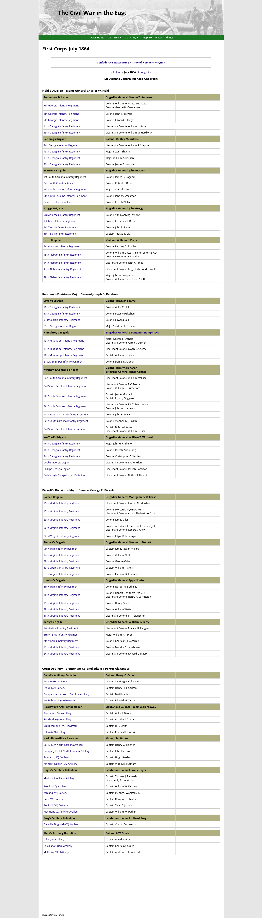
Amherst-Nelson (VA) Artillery (60, 763)
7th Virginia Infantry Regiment (61, 640)
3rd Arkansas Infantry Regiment (62, 214)
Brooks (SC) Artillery (55, 786)
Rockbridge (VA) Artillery (57, 719)
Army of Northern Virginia (148, 62)
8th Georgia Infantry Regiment (61, 113)
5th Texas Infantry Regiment (60, 233)
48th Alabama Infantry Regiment (62, 277)
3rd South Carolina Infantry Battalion (65, 429)
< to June (116, 72)
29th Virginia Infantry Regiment (62, 519)
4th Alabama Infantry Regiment (62, 246)
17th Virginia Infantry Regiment (62, 511)
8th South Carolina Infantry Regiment (65, 406)
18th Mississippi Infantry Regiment (64, 355)
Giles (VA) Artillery (54, 839)
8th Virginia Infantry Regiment (61, 586)
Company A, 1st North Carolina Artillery (66, 694)
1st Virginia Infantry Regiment (61, 628)
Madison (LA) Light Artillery (59, 778)
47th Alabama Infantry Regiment (62, 269)
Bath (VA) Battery (53, 799)
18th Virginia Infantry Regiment (62, 594)
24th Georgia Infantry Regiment (62, 456)
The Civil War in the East (92, 12)
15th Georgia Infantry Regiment (62, 151)
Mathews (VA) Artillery (56, 852)
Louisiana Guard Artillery (58, 845)
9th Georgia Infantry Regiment (61, 120)
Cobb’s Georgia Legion (56, 462)
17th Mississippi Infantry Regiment (64, 348)
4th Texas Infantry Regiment (60, 227)
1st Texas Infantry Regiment (60, 221)
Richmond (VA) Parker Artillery (61, 811)
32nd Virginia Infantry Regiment (62, 536)
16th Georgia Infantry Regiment (62, 443)
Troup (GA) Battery (54, 687)
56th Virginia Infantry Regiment (62, 615)
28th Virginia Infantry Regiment (62, 609)
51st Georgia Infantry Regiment (62, 319)
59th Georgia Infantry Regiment (62, 132)
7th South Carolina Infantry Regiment (65, 396)
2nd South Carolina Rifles (58, 183)
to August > (144, 72)
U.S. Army (132, 37)
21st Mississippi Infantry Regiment (63, 361)
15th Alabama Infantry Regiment (62, 254)
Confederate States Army (113, 62)
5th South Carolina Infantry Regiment (65, 189)
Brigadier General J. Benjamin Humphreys (133, 332)
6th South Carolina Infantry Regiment (65, 195)
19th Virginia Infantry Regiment (62, 603)
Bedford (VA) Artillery (56, 805)
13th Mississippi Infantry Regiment (64, 340)
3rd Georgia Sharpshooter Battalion (64, 475)
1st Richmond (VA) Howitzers (60, 700)
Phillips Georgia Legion (57, 469)
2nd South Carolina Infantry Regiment (65, 377)
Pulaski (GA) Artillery (55, 681)
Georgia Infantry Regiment (65, 126)
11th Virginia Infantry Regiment (62, 647)
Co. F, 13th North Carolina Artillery (63, 744)
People (148, 37)
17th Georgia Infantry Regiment (62, 158)
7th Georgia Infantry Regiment (61, 105)
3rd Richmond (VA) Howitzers (60, 725)
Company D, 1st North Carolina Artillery (67, 751)
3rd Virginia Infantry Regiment (61, 634)
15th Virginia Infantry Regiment (62, 503)
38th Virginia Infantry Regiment (62, 561)
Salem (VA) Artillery (54, 732)
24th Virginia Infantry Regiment (62, 653)
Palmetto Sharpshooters (58, 202)
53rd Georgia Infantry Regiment (62, 326)
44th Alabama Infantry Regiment (62, 262)
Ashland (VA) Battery (55, 792)
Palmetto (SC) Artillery (56, 757)
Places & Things (164, 37)
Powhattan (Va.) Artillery (57, 713)
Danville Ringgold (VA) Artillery (61, 824)
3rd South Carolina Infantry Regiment (65, 386)
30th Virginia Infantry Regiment (62, 527)
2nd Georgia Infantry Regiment (61, 145)
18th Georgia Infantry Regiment (62, 450)
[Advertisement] (131, 889)
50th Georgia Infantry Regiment (62, 313)
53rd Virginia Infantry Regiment (62, 567)
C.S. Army (115, 37)
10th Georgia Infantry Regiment (62, 307)
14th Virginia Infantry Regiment (62, 555)
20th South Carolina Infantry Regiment (66, 420)
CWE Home (97, 37)
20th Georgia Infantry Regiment (62, 164)
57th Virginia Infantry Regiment (62, 574)
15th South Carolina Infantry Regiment (66, 414)
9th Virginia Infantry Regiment (61, 548)
